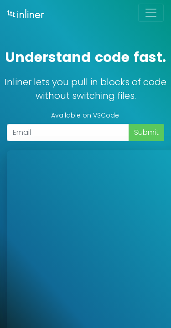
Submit (146, 132)
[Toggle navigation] (151, 13)
